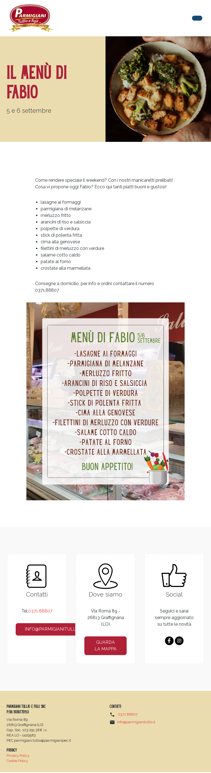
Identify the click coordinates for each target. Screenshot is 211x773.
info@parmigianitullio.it (55, 629)
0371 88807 (40, 611)
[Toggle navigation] (197, 18)
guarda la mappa (105, 646)
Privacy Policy (18, 756)
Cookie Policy (17, 762)
